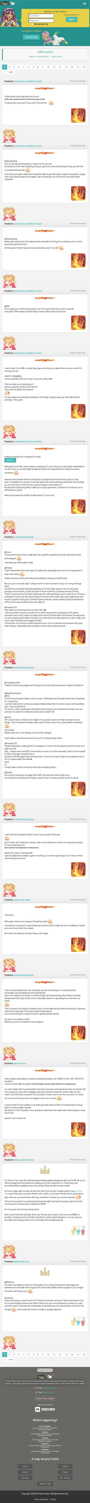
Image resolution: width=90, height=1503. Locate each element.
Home (25, 1466)
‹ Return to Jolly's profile (38, 56)
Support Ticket (45, 1484)
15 (78, 67)
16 (84, 67)
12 (60, 67)
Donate (65, 1478)
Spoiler (10, 460)
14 (72, 67)
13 (66, 67)
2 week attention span (23, 537)
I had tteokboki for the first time (27, 441)
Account (25, 1478)
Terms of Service (41, 1499)
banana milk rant (21, 1261)
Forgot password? (71, 15)
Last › (11, 72)
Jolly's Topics (56, 56)
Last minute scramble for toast (27, 81)
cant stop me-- (20, 1063)
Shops (65, 1472)
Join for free (31, 37)
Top (53, 1499)
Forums (65, 1466)
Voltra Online (8, 3)
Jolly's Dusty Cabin (21, 900)
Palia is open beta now (23, 1160)
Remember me (39, 24)
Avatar (25, 1472)
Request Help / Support (45, 1399)
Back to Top (45, 1370)
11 (54, 67)
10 (48, 67)
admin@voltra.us (50, 1388)
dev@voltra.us (49, 1392)
